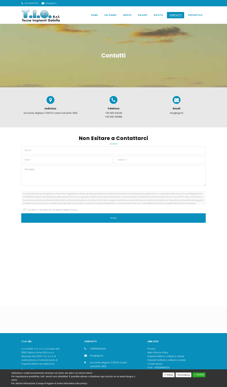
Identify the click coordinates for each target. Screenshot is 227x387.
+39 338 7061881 (113, 116)
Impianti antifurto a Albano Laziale (166, 360)
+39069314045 (98, 348)
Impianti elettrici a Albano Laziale (165, 356)
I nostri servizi (154, 363)
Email (176, 105)
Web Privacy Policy (157, 352)
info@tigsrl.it (96, 355)
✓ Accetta (199, 374)
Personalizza (183, 375)
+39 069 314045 (113, 113)
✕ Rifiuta (168, 375)
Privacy (74, 209)
